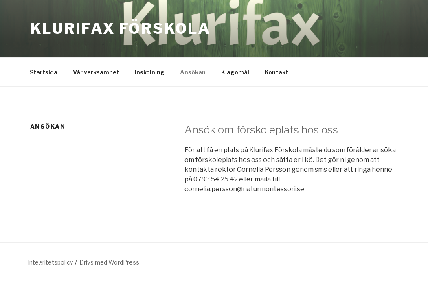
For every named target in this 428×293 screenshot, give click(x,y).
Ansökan (193, 72)
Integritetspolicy (50, 262)
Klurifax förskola (120, 28)
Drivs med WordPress (109, 262)
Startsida (43, 72)
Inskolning (150, 72)
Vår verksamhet (96, 72)
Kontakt (276, 72)
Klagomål (235, 72)
